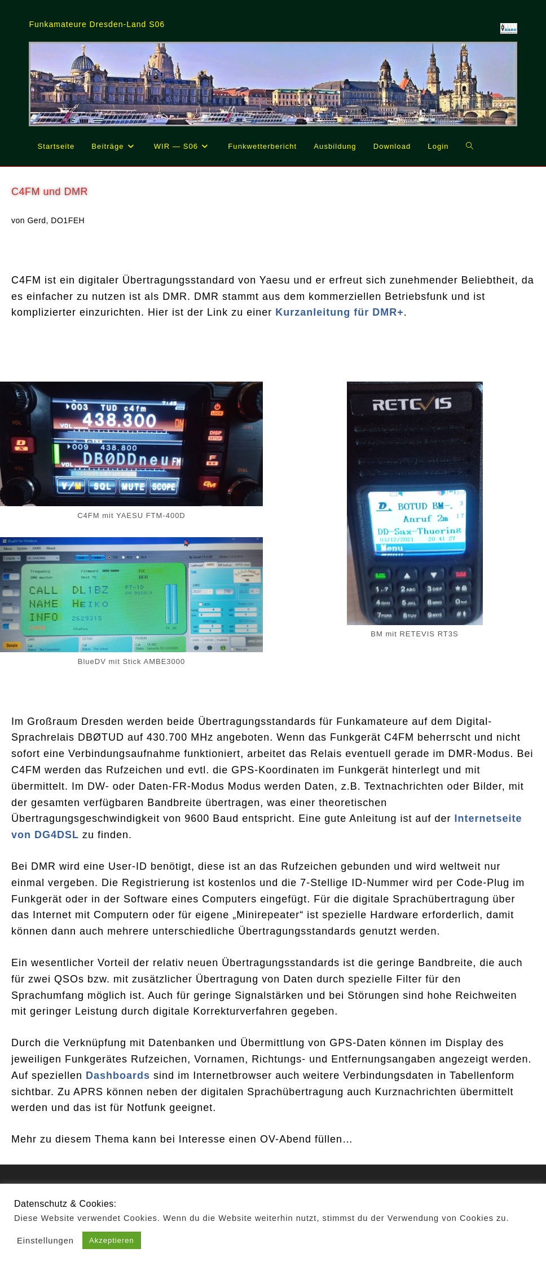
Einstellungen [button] (45, 1240)
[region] (273, 84)
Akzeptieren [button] (111, 1240)
